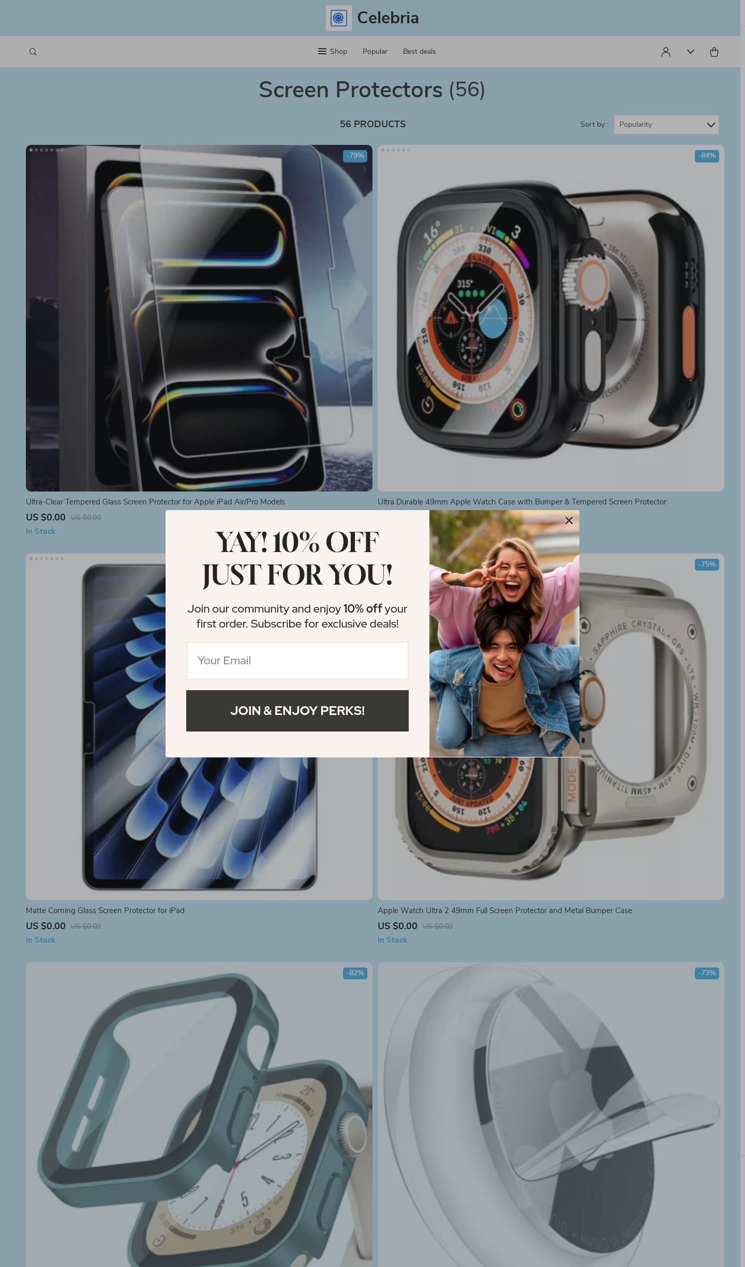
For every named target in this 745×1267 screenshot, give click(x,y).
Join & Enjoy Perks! (297, 711)
